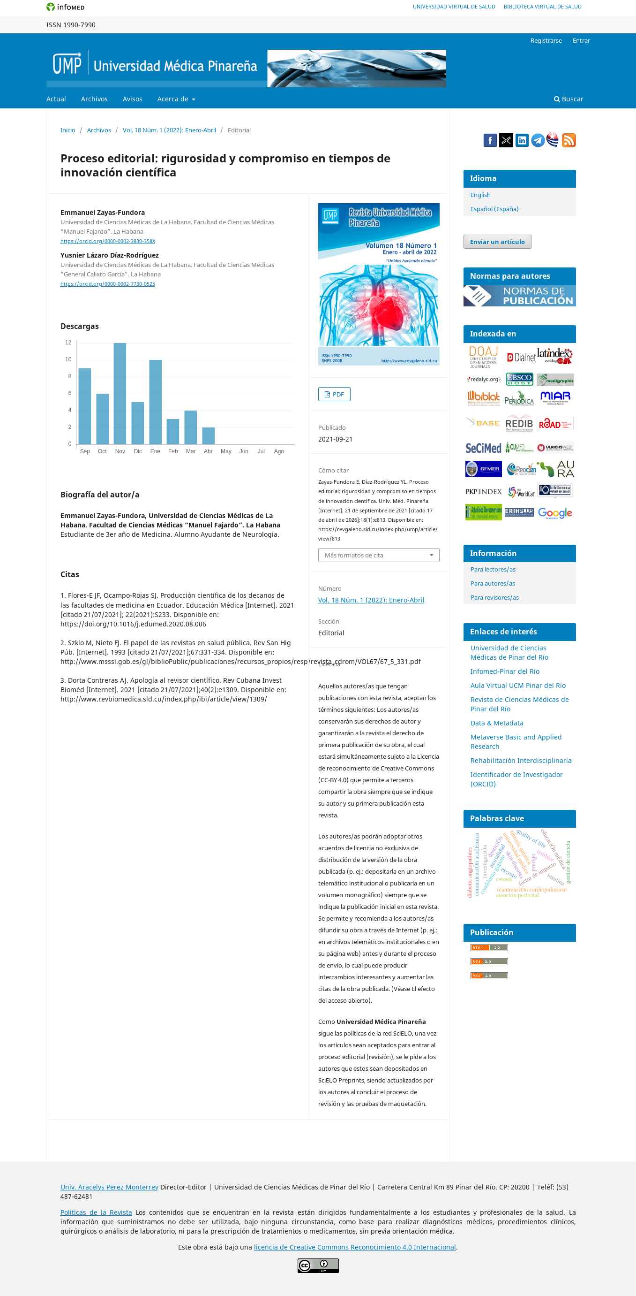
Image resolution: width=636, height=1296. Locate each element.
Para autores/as (493, 583)
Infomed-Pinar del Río (505, 671)
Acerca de (173, 98)
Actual (56, 98)
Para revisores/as (495, 597)
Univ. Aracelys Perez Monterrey (109, 1186)
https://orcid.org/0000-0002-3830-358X (107, 241)
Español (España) (495, 209)
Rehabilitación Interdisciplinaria (521, 760)
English (481, 195)
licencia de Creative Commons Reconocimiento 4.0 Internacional (355, 1247)
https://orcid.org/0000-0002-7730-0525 (107, 284)
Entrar (581, 40)
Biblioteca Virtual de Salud (543, 6)
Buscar (569, 98)
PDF (337, 394)
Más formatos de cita (354, 555)
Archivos (94, 98)
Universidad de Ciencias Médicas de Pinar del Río (509, 652)
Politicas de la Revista (96, 1212)
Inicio (67, 130)
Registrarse (546, 40)
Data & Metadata (497, 722)
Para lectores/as (493, 569)
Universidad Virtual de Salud (454, 6)
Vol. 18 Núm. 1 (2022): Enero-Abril (169, 130)
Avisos (132, 98)
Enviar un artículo (497, 241)
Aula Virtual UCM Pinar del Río (518, 685)
